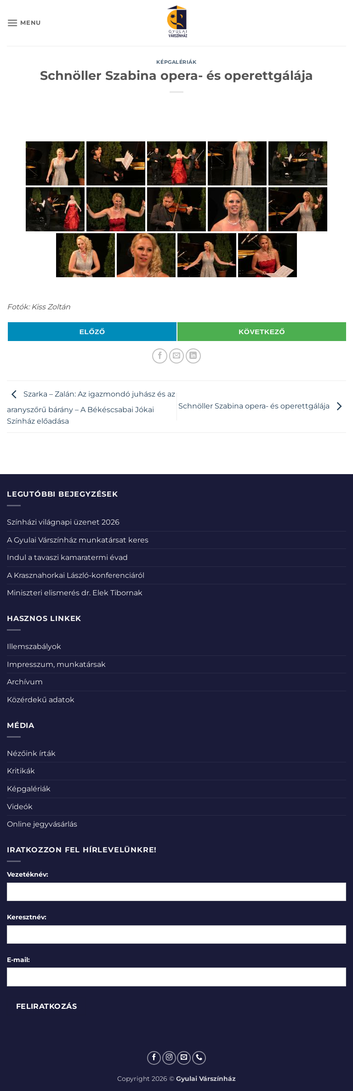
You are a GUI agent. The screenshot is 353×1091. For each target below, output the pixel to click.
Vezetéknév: (27, 874)
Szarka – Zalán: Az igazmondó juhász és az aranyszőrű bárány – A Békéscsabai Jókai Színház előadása (91, 408)
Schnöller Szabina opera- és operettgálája (262, 406)
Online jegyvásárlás (42, 824)
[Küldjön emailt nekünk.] (184, 1058)
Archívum (25, 681)
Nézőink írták (31, 753)
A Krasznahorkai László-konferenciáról (75, 575)
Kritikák (21, 770)
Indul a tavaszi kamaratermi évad (67, 557)
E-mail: (18, 960)
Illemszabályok (34, 646)
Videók (20, 806)
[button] (24, 22)
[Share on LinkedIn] (193, 356)
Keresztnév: (26, 917)
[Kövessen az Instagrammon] (169, 1058)
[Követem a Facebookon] (154, 1058)
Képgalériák (176, 62)
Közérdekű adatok (40, 699)
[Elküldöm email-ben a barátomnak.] (176, 356)
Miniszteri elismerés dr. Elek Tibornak (74, 592)
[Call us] (199, 1058)
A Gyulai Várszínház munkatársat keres (77, 540)
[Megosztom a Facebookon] (159, 356)
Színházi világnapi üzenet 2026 (63, 522)
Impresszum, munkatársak (56, 664)
